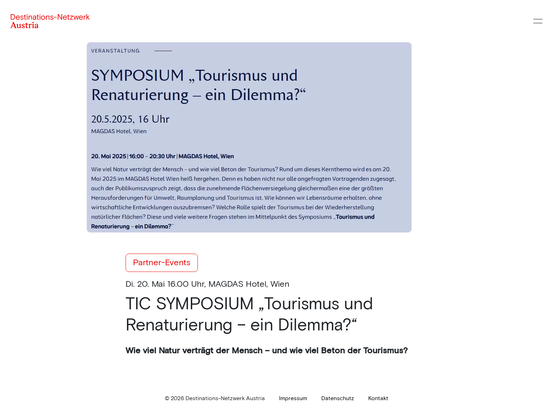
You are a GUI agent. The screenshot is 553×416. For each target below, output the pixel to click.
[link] (293, 398)
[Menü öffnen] (537, 21)
